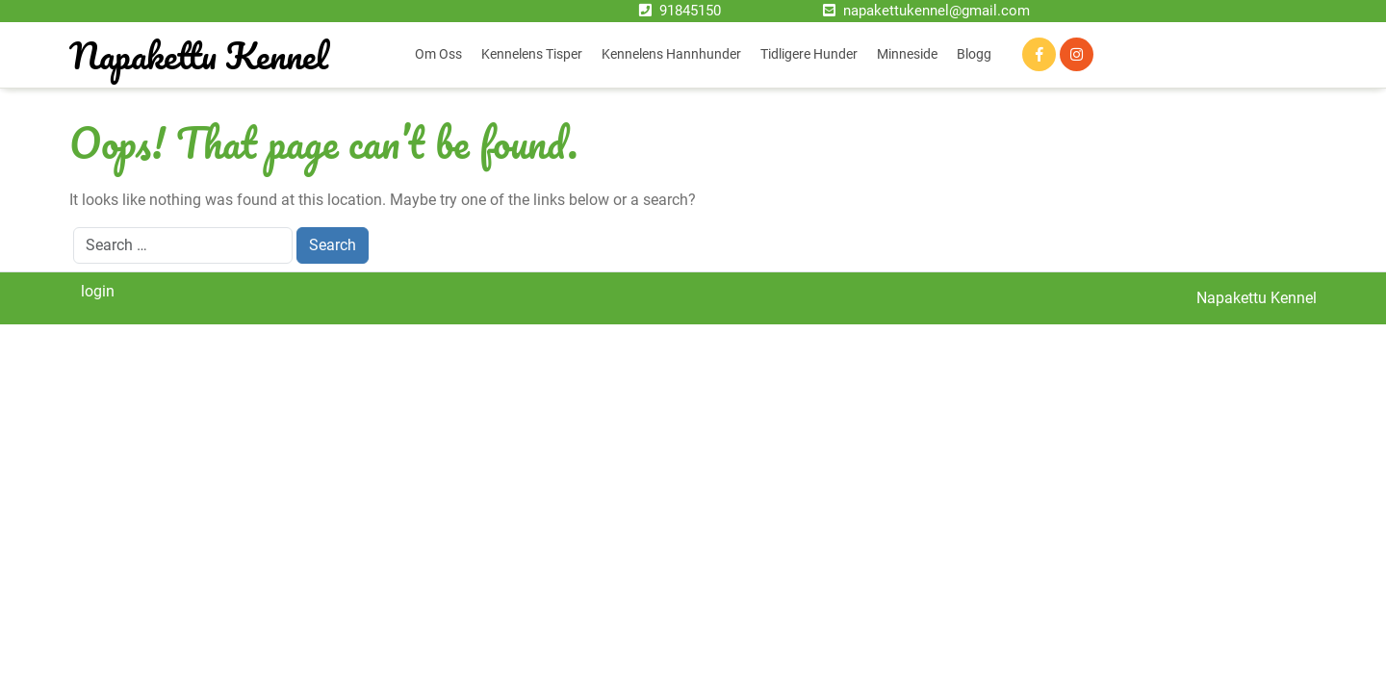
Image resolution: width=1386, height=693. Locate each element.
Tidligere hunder (809, 54)
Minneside (907, 54)
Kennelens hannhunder (671, 54)
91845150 (690, 10)
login (98, 291)
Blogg (974, 54)
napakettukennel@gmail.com (936, 10)
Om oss (438, 54)
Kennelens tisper (531, 54)
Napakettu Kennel (198, 55)
